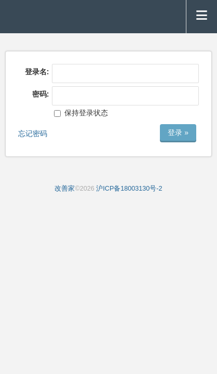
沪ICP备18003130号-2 (129, 188)
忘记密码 (32, 133)
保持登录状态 (81, 113)
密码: (40, 94)
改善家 (65, 188)
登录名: (37, 72)
